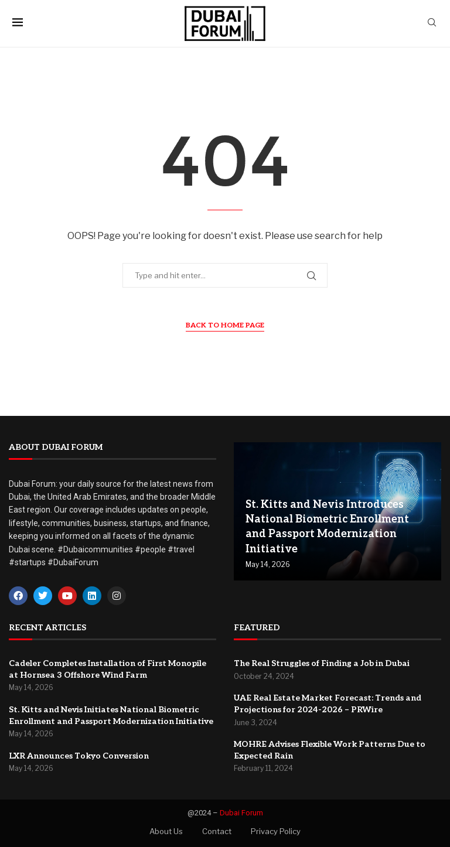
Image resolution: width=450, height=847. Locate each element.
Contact (216, 831)
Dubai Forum (241, 812)
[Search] (432, 23)
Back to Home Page (225, 325)
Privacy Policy (276, 831)
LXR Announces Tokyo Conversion (79, 756)
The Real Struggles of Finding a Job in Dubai (322, 663)
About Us (166, 831)
